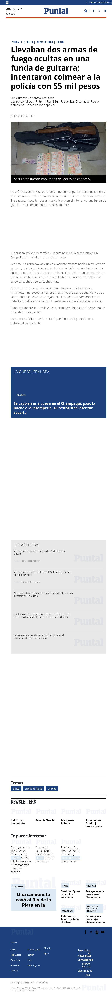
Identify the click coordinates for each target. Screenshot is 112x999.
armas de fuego (33, 788)
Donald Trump (68, 911)
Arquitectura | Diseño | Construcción (95, 823)
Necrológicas (33, 965)
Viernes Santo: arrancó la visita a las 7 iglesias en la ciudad (39, 552)
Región (30, 954)
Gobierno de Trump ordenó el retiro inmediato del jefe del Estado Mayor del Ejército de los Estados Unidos (42, 616)
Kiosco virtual (86, 965)
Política (14, 970)
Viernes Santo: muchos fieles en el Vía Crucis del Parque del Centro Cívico (42, 573)
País (29, 960)
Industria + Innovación (18, 822)
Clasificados (84, 970)
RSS (88, 974)
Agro (46, 953)
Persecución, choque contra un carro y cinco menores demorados (70, 854)
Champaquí (16, 857)
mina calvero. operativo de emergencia (92, 909)
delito (16, 788)
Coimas (52, 788)
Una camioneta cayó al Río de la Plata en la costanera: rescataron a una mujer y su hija (33, 907)
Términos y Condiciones (20, 982)
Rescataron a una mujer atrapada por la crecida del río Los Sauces (95, 922)
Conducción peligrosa (71, 857)
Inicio (13, 949)
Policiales (15, 965)
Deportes (15, 960)
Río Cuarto (16, 954)
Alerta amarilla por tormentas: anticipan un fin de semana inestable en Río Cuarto (43, 594)
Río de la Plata (18, 886)
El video (39, 857)
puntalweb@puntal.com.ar (25, 990)
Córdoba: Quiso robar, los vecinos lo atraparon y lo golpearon (45, 854)
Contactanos (85, 959)
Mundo (47, 948)
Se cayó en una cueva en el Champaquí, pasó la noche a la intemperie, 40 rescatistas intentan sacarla (54, 408)
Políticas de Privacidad (39, 982)
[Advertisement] (83, 227)
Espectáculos (33, 949)
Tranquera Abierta (67, 822)
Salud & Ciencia (45, 820)
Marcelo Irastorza (32, 560)
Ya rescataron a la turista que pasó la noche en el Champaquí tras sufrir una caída (39, 637)
